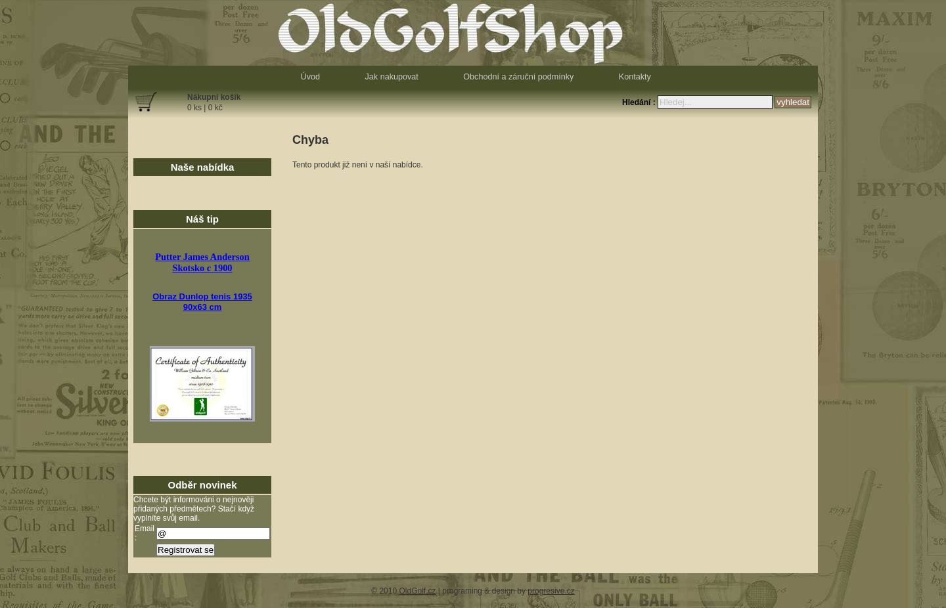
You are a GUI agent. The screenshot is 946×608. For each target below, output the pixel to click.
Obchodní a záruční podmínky (518, 76)
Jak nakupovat (391, 76)
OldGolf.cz (417, 591)
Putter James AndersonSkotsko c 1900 (202, 262)
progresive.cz (551, 591)
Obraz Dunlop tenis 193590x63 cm (202, 302)
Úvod (310, 76)
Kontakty (635, 76)
